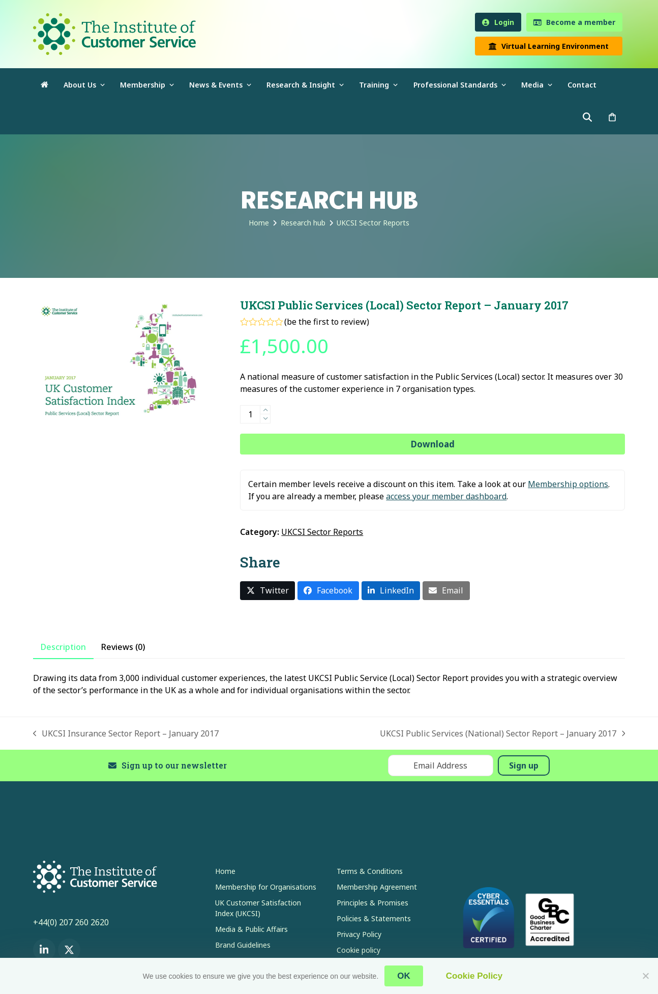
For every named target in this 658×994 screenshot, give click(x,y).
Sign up (524, 765)
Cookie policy (358, 950)
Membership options (568, 484)
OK (403, 976)
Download (433, 444)
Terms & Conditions (370, 871)
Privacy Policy (359, 934)
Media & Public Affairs (251, 929)
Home (225, 871)
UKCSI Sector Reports (322, 531)
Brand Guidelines (243, 945)
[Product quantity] (250, 414)
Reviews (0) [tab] (123, 646)
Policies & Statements (374, 918)
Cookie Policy (474, 976)
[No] (645, 976)
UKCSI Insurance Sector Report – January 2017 (126, 734)
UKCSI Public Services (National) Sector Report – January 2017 (502, 734)
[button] (612, 117)
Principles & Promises (372, 902)
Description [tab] (63, 646)
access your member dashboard (446, 496)
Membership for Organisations (265, 887)
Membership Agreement (377, 887)
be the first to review (327, 322)
